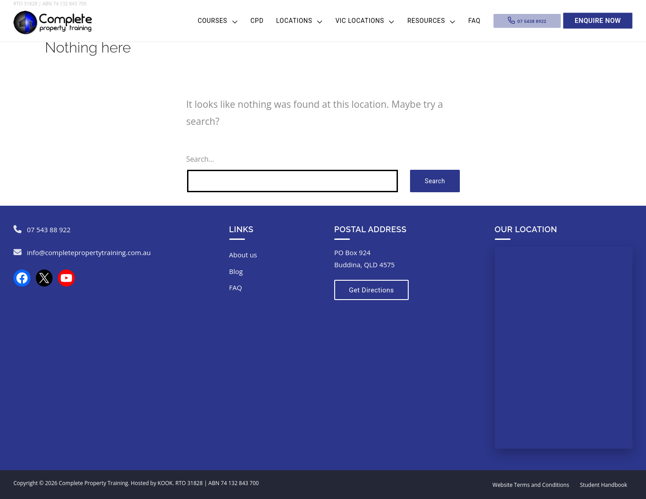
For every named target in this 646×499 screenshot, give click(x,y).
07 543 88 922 (48, 229)
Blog (236, 271)
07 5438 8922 (531, 20)
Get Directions (368, 290)
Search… (200, 159)
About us (243, 254)
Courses (212, 20)
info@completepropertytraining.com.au (89, 252)
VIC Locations (360, 20)
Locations (294, 20)
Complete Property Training (93, 483)
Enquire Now (598, 20)
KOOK (164, 483)
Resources (426, 20)
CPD (256, 20)
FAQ (474, 20)
